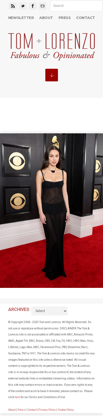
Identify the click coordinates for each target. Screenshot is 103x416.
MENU (51, 75)
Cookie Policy (66, 409)
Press (65, 17)
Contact (85, 17)
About (46, 17)
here (17, 397)
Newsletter (21, 17)
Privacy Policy (47, 409)
